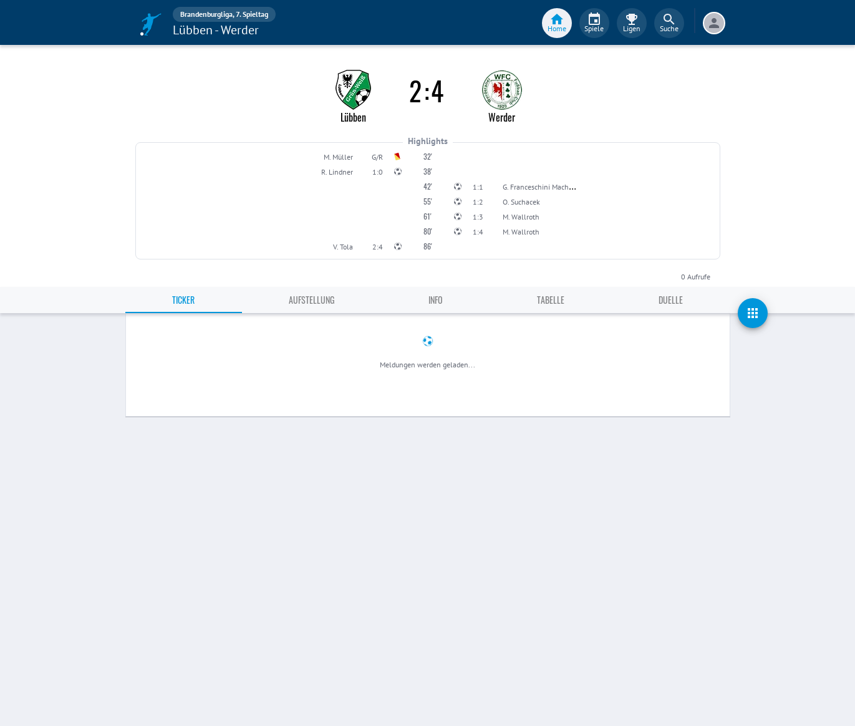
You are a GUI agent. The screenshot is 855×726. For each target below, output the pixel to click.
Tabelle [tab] (550, 299)
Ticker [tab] (183, 299)
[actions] (753, 313)
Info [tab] (435, 299)
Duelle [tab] (671, 299)
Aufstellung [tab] (311, 299)
